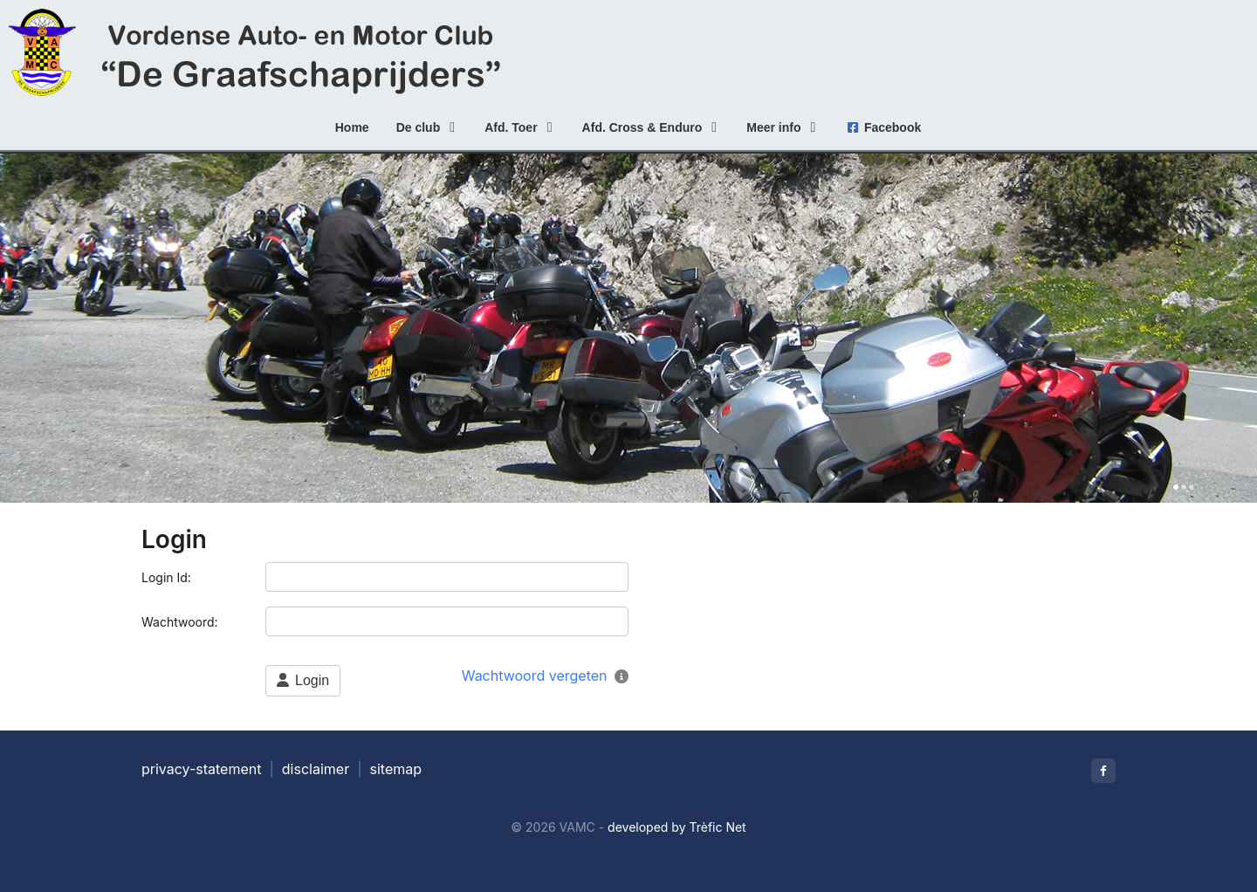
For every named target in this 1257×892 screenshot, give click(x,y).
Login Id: (168, 577)
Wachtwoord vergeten (535, 675)
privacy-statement (201, 769)
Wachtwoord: (181, 621)
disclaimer (315, 769)
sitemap (396, 769)
